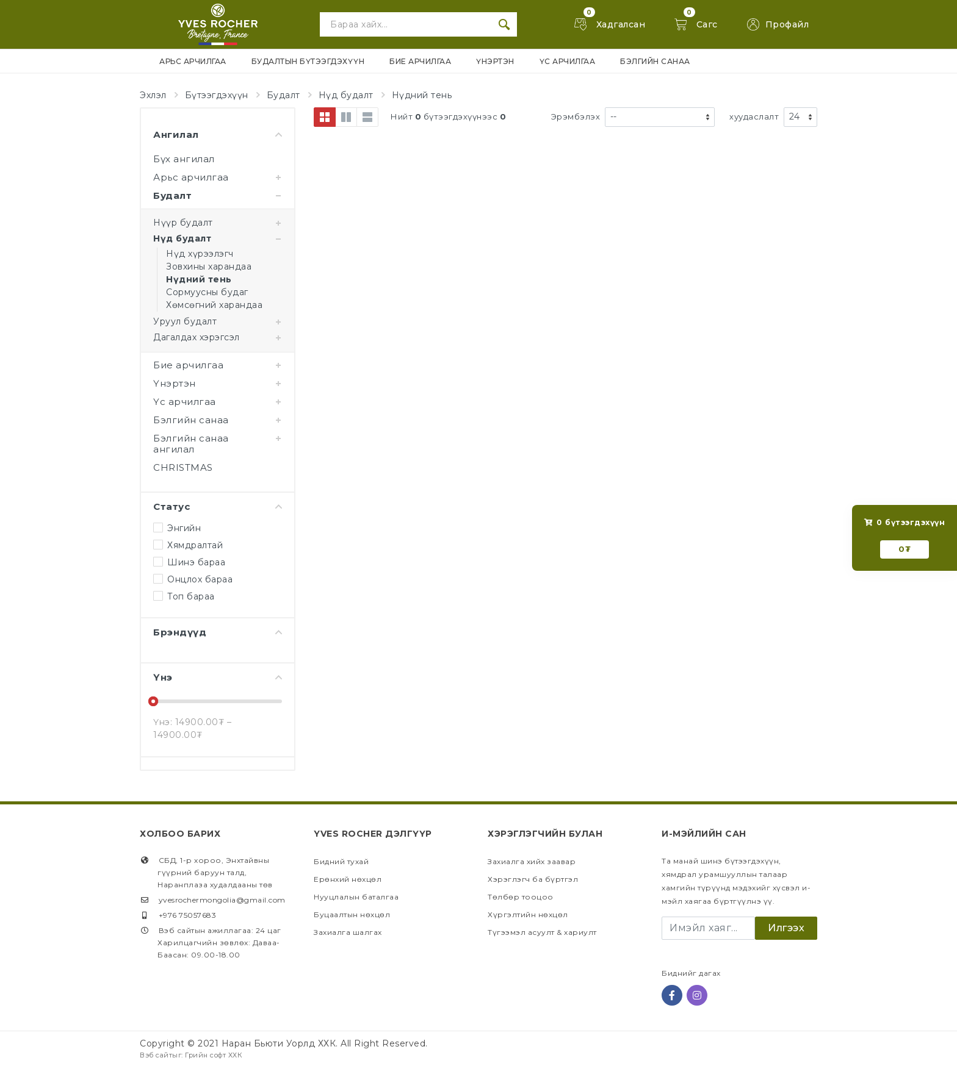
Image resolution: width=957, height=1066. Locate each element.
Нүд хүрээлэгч (200, 253)
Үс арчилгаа (184, 401)
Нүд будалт (346, 95)
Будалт (283, 95)
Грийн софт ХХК (213, 1055)
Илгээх (786, 928)
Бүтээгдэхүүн (216, 95)
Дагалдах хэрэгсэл (196, 337)
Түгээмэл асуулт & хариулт (542, 932)
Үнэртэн (174, 383)
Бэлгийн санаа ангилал (191, 443)
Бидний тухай (341, 861)
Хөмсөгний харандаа (214, 304)
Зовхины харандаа (208, 266)
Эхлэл (153, 95)
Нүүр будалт (183, 222)
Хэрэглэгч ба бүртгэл (533, 879)
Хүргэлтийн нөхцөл (528, 914)
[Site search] (405, 24)
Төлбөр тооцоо (521, 896)
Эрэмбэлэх (576, 116)
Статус (217, 506)
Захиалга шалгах (348, 932)
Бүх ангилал (184, 159)
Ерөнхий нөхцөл (347, 879)
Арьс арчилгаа (191, 177)
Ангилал (217, 134)
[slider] (153, 701)
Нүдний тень (422, 95)
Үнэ (217, 677)
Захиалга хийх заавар (532, 861)
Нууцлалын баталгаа (356, 896)
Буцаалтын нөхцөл (352, 914)
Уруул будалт (185, 321)
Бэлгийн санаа (191, 420)
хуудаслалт (754, 116)
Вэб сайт (156, 1055)
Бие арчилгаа (188, 365)
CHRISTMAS (183, 467)
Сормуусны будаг (207, 292)
